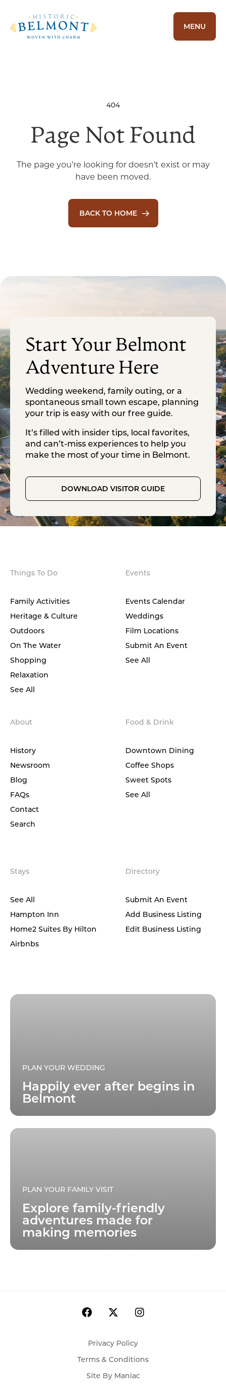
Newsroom (30, 765)
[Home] (78, 26)
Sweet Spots (148, 780)
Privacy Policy (113, 1343)
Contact (24, 809)
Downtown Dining (159, 750)
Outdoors (27, 630)
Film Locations (151, 630)
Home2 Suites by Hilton (53, 929)
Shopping (28, 660)
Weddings (144, 616)
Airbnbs (24, 943)
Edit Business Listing (163, 929)
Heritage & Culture (44, 616)
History (23, 750)
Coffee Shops (149, 765)
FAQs (19, 794)
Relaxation (29, 674)
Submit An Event (156, 645)
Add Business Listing (163, 914)
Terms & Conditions (113, 1359)
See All (22, 689)
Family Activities (40, 601)
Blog (18, 780)
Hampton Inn (34, 914)
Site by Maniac (113, 1375)
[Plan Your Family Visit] (113, 1055)
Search (22, 824)
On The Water (35, 645)
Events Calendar (155, 601)
